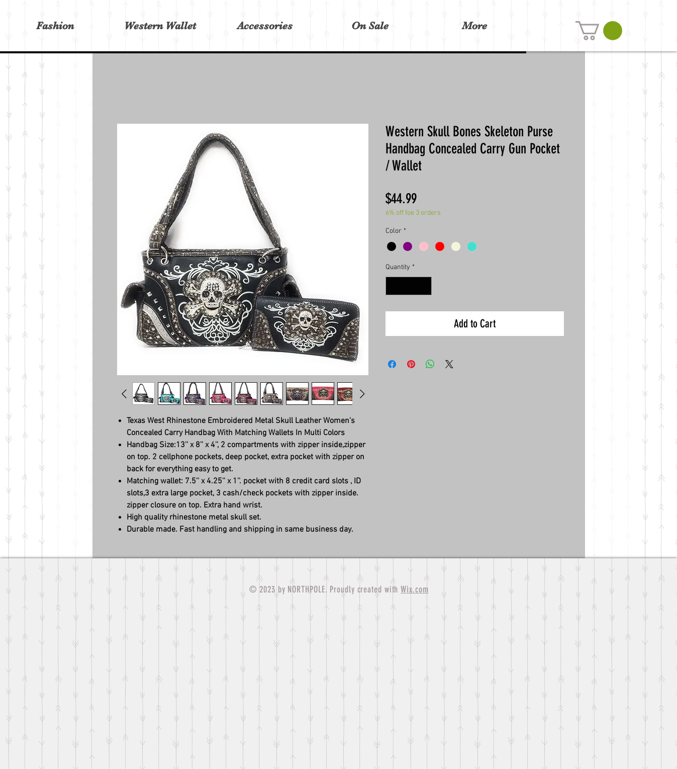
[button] (598, 30)
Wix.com (414, 589)
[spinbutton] (409, 286)
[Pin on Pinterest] (411, 364)
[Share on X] (449, 364)
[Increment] (424, 286)
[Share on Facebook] (392, 364)
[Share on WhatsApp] (430, 364)
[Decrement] (393, 286)
